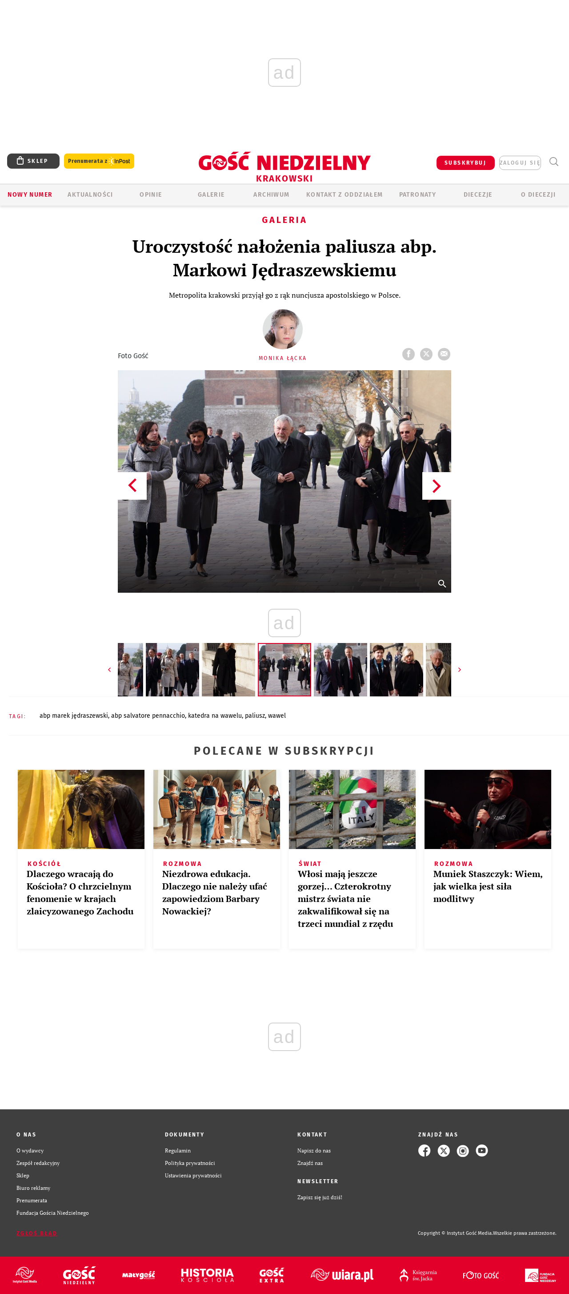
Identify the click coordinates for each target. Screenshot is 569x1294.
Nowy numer (30, 194)
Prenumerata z (99, 161)
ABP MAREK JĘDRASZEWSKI (74, 716)
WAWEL (277, 716)
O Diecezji (538, 194)
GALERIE (211, 194)
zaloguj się (520, 163)
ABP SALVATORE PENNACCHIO (148, 716)
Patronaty (418, 194)
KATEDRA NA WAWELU (215, 716)
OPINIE (151, 194)
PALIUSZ (255, 716)
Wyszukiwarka (553, 162)
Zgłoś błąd (36, 1233)
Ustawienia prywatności (193, 1175)
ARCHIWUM (271, 194)
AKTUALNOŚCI (90, 194)
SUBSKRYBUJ (465, 163)
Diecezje (478, 194)
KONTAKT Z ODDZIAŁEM (344, 194)
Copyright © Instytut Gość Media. (455, 1233)
